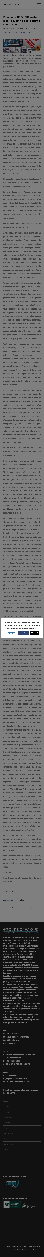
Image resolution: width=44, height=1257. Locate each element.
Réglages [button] (11, 633)
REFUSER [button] (34, 633)
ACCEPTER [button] (23, 633)
